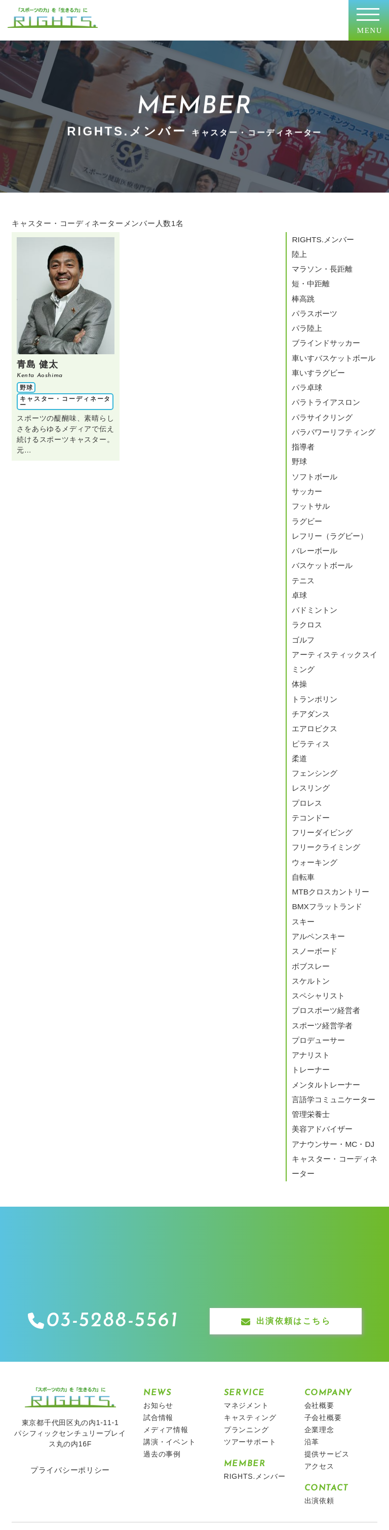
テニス (302, 548)
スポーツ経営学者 (320, 953)
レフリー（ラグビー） (327, 508)
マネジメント (246, 1319)
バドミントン (313, 575)
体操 (299, 643)
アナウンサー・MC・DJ (330, 1061)
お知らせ (158, 1319)
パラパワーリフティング (331, 413)
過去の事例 (162, 1367)
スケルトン (309, 912)
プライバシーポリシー (70, 1383)
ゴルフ (302, 603)
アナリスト (309, 980)
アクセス (319, 1379)
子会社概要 (323, 1331)
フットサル (309, 481)
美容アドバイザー (320, 1047)
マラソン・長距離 (320, 266)
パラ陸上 (306, 319)
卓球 (299, 562)
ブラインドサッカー (324, 333)
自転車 (302, 818)
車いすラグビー (316, 360)
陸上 (299, 252)
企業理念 (319, 1343)
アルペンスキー (316, 872)
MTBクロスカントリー (328, 832)
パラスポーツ (313, 306)
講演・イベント (169, 1355)
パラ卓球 (306, 373)
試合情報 (158, 1331)
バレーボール (313, 521)
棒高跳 (302, 292)
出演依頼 (319, 1414)
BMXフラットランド (324, 845)
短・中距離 (309, 279)
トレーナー (309, 993)
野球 (299, 440)
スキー (302, 858)
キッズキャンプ (104, 1452)
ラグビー (306, 495)
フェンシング (313, 724)
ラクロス (306, 589)
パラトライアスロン (324, 387)
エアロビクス (313, 683)
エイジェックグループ (176, 1452)
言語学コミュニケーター (331, 1020)
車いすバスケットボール (331, 346)
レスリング (309, 737)
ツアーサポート (250, 1355)
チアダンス (309, 670)
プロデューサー (316, 966)
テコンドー (309, 764)
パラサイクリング (320, 400)
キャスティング (250, 1331)
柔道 (299, 710)
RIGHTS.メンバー (320, 239)
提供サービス (326, 1367)
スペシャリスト (316, 926)
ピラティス (309, 697)
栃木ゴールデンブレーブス (267, 1452)
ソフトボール (313, 454)
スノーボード (316, 885)
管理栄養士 (309, 1034)
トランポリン (313, 656)
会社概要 (319, 1319)
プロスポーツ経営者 (324, 939)
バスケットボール (320, 535)
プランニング (246, 1343)
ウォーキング (313, 804)
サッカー (306, 468)
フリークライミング (324, 791)
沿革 (312, 1355)
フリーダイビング (320, 777)
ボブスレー (309, 899)
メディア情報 (165, 1343)
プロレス (306, 751)
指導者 (302, 427)
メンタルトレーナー (324, 1006)
